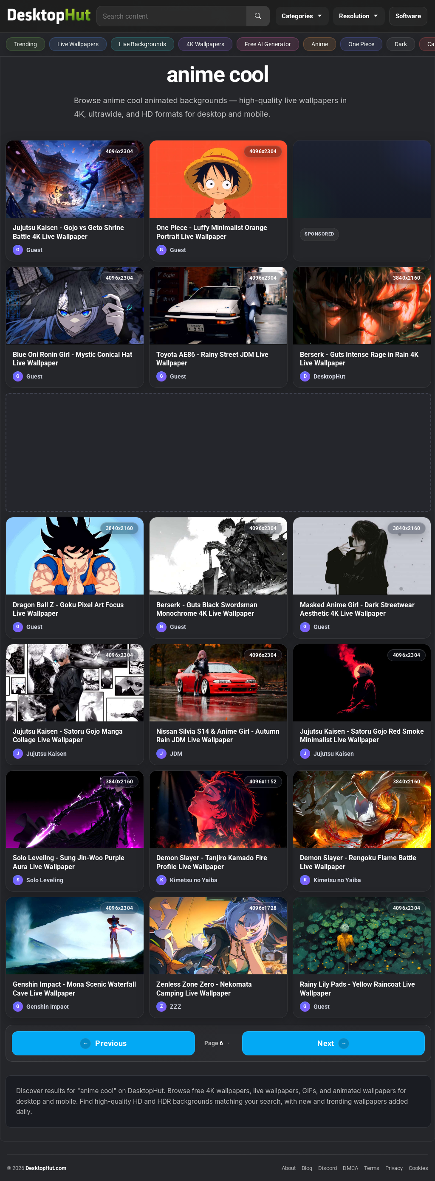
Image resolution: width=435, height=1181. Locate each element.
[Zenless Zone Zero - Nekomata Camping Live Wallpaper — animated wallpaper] (218, 957)
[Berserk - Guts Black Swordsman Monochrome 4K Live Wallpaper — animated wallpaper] (218, 577)
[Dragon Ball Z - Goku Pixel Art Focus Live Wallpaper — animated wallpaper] (75, 577)
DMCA (350, 1168)
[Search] (257, 16)
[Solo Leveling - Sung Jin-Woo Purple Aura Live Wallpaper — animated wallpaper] (75, 831)
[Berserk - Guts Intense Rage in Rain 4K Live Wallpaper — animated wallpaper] (362, 327)
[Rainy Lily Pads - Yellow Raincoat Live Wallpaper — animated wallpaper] (362, 957)
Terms (371, 1168)
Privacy (394, 1168)
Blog (307, 1168)
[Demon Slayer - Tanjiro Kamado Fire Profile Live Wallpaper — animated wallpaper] (218, 831)
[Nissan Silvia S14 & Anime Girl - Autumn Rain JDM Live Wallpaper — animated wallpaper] (218, 704)
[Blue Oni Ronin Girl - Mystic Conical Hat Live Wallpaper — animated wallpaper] (75, 327)
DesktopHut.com (45, 1168)
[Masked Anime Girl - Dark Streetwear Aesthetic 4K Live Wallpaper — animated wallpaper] (362, 577)
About (289, 1168)
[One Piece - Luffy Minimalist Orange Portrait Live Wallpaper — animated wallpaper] (218, 200)
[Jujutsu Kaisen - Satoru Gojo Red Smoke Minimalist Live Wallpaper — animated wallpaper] (362, 704)
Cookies (418, 1168)
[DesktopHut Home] (49, 16)
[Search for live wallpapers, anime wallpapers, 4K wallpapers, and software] (171, 16)
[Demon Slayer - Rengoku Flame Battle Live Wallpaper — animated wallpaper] (362, 831)
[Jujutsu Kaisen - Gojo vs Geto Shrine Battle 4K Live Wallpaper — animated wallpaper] (75, 200)
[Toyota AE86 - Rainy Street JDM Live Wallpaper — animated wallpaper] (218, 327)
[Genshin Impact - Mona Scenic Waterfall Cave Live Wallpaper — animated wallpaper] (75, 957)
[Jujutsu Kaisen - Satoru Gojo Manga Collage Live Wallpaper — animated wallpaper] (75, 704)
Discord (327, 1168)
